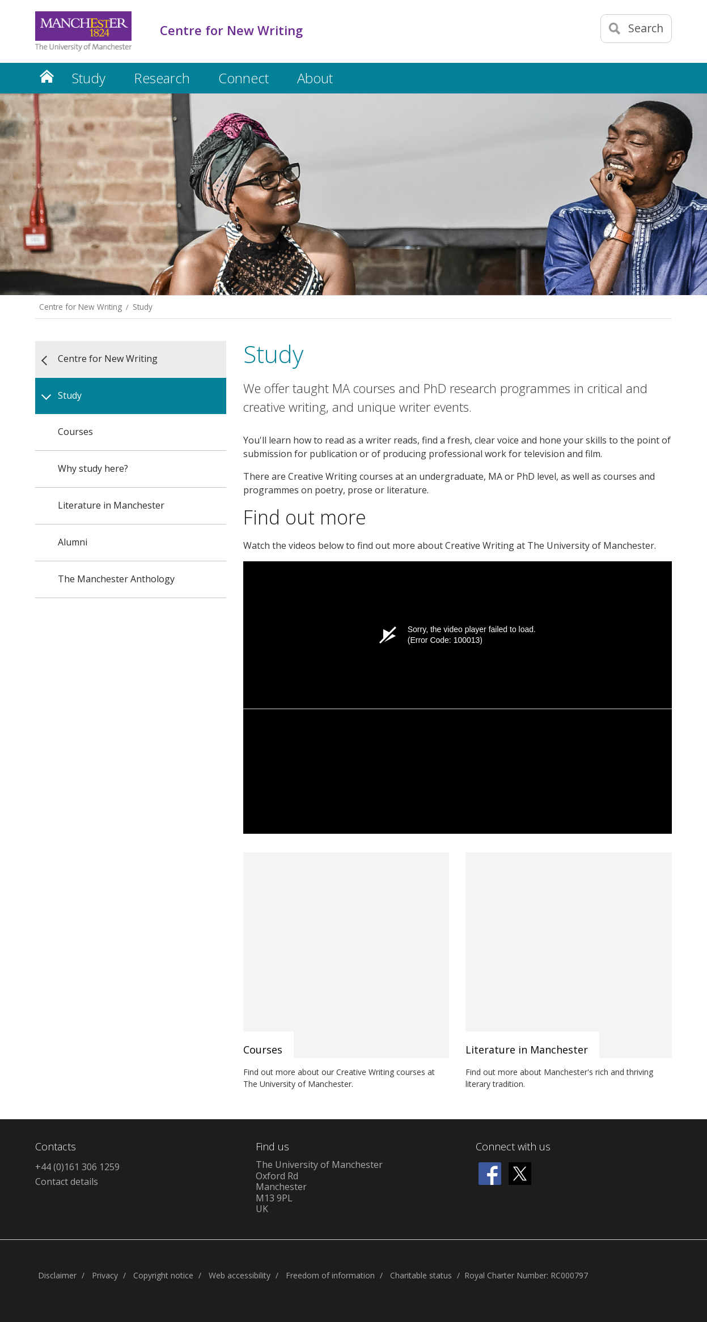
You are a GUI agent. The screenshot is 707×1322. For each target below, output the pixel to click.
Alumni (72, 542)
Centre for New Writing (80, 306)
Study (143, 306)
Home (46, 76)
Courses (75, 431)
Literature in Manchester (111, 505)
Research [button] (162, 78)
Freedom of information (330, 1275)
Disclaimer (57, 1275)
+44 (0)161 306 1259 (77, 1167)
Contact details (66, 1181)
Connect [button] (243, 78)
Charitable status (421, 1275)
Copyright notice (163, 1275)
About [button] (315, 78)
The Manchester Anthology (116, 579)
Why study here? (93, 468)
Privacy (105, 1275)
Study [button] (88, 78)
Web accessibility (239, 1275)
